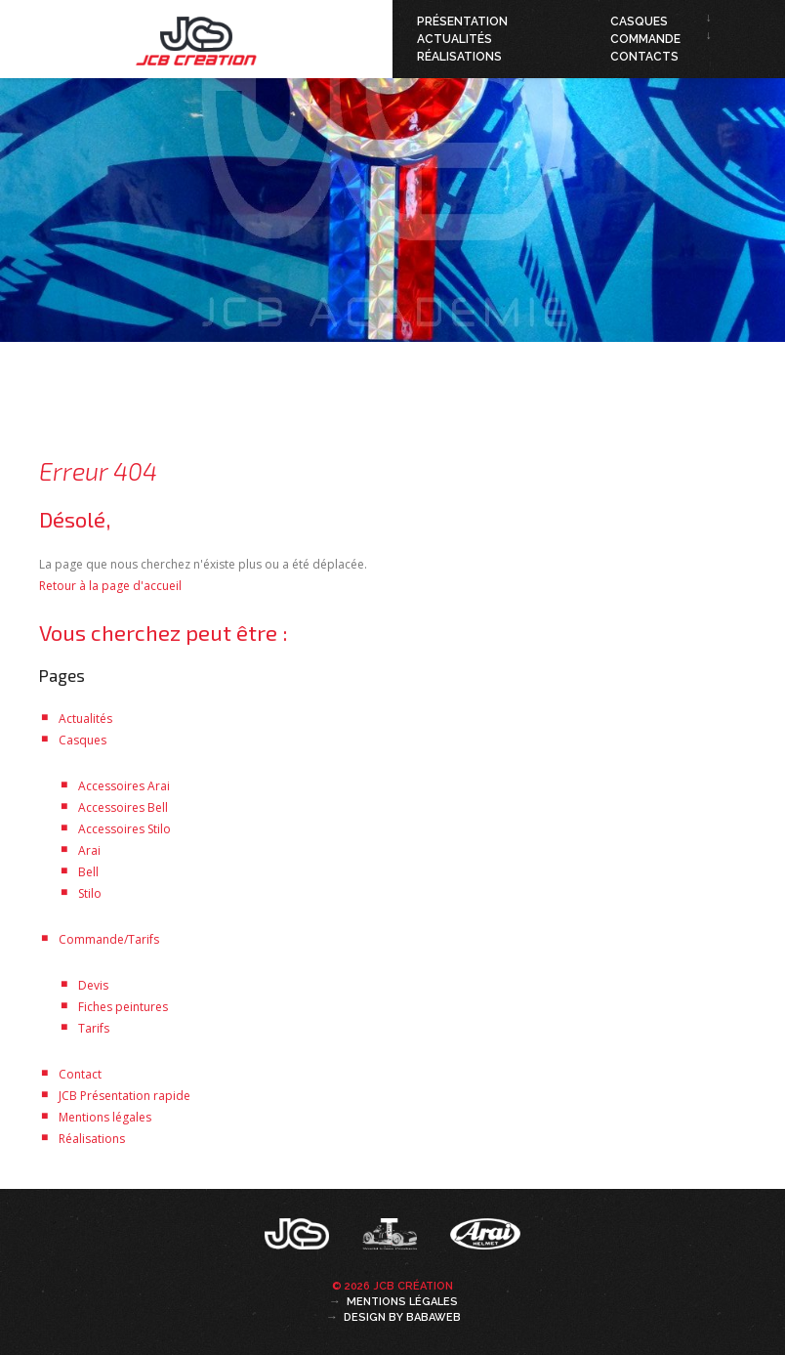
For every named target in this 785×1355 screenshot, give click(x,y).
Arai (89, 850)
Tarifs (93, 1028)
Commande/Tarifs (109, 939)
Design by (402, 1317)
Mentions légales (105, 1117)
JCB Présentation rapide (124, 1095)
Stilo (90, 893)
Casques (639, 21)
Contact (80, 1074)
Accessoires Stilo (124, 829)
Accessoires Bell (123, 807)
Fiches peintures (123, 1006)
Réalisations (459, 57)
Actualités (454, 39)
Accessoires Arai (124, 786)
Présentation (462, 21)
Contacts (644, 57)
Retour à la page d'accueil (110, 585)
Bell (88, 872)
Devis (93, 985)
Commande (645, 39)
